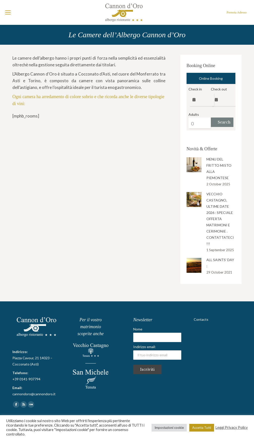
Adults (194, 114)
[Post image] (194, 164)
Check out (219, 89)
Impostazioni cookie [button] (169, 428)
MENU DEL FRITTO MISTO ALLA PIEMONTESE (218, 168)
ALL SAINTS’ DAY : (220, 263)
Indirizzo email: (157, 352)
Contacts (201, 319)
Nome (137, 329)
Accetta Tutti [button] (201, 428)
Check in (195, 89)
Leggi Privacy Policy (231, 427)
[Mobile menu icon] (8, 12)
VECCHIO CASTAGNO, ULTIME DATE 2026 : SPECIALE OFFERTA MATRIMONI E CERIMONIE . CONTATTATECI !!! (220, 219)
